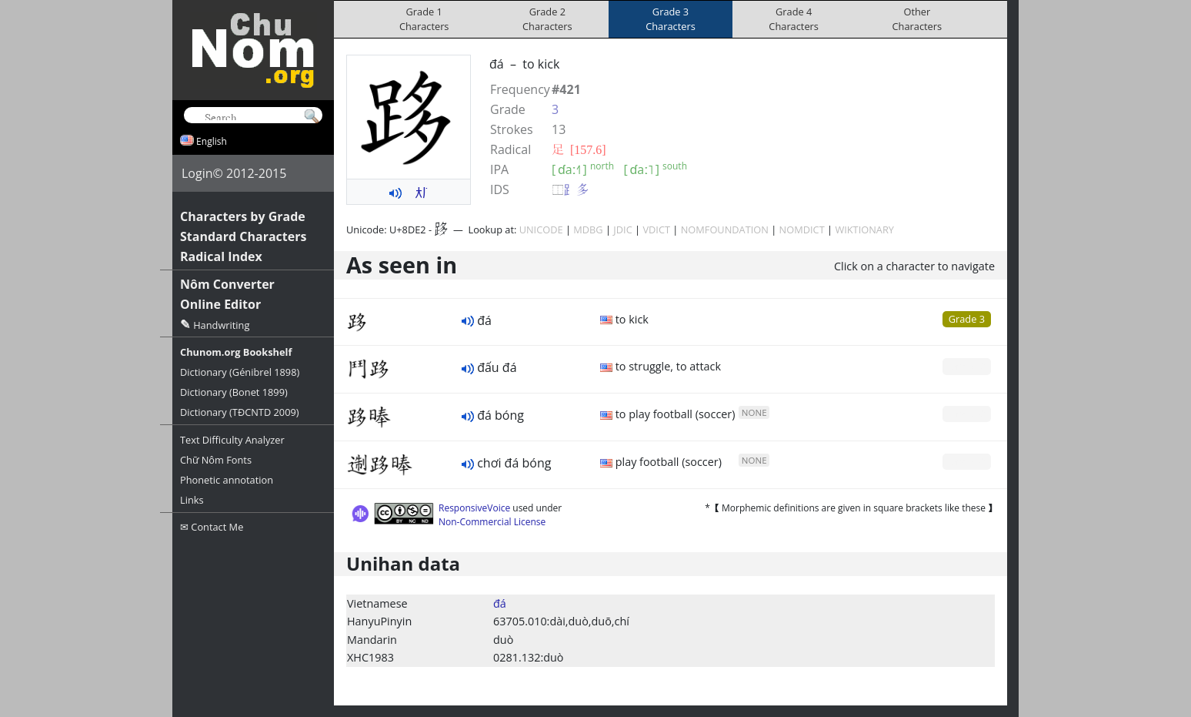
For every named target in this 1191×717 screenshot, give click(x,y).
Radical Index (221, 256)
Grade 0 (967, 366)
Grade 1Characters (424, 19)
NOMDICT (802, 229)
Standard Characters (243, 236)
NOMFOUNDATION (725, 229)
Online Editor (220, 304)
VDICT (656, 229)
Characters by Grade (242, 216)
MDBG (587, 229)
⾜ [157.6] (579, 149)
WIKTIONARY (864, 229)
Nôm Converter (227, 284)
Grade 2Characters (547, 19)
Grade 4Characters (794, 19)
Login (197, 173)
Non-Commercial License (492, 521)
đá (499, 603)
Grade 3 (967, 319)
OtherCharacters (917, 19)
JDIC (622, 229)
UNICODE (541, 229)
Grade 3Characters (671, 19)
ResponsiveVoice (474, 507)
